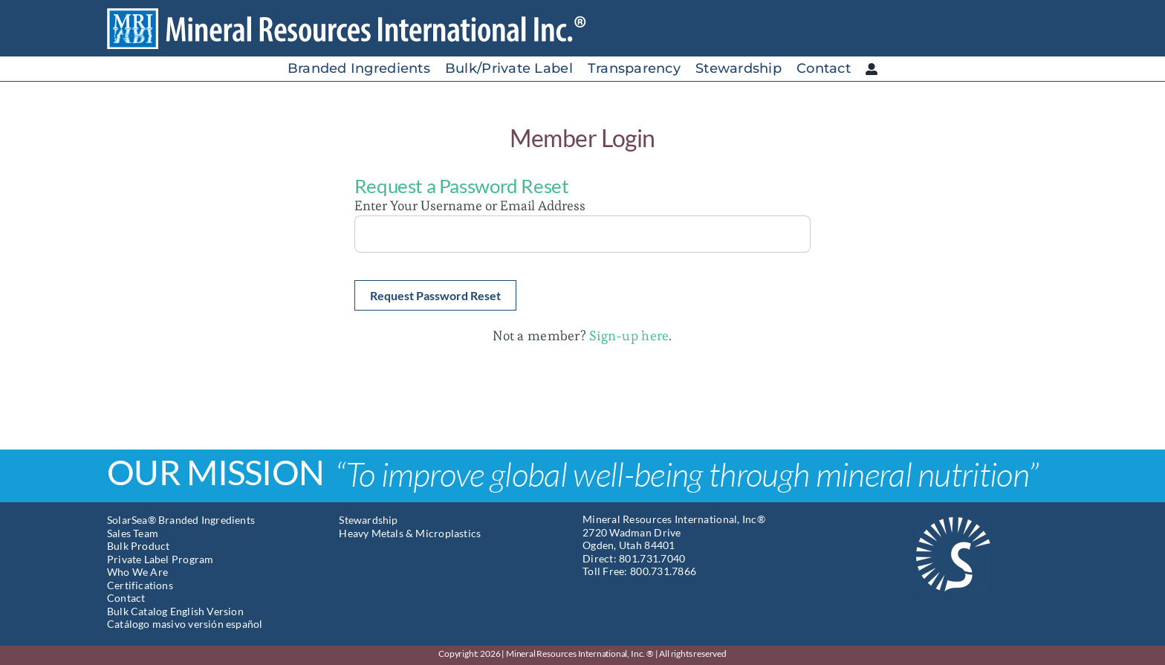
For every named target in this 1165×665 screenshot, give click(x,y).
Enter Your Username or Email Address (469, 205)
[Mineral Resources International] (359, 13)
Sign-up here (629, 335)
